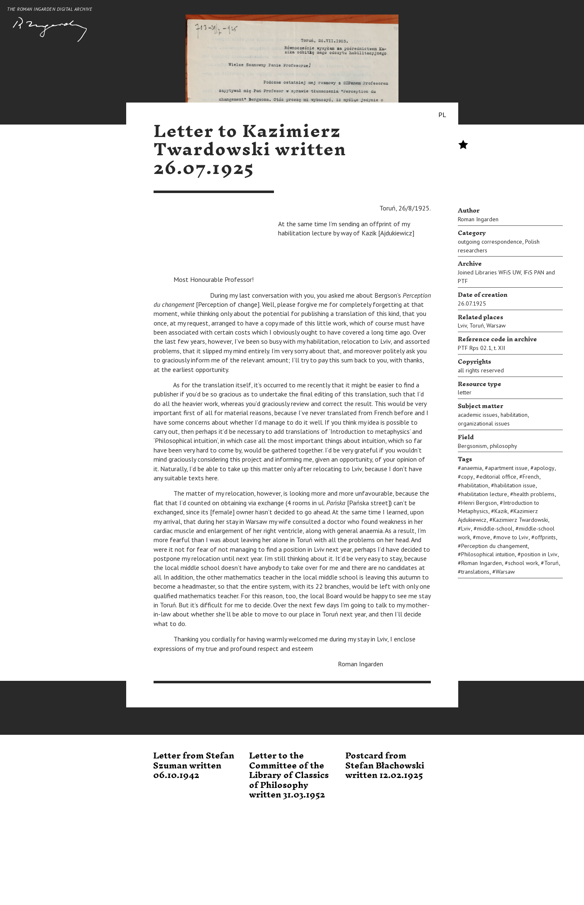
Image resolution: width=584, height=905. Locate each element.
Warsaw (496, 325)
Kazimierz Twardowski (520, 519)
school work (523, 563)
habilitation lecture (484, 494)
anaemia (471, 468)
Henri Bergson (479, 502)
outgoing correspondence (490, 241)
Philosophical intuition (488, 554)
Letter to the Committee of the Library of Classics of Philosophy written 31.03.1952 (289, 775)
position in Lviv (539, 554)
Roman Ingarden (478, 219)
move (483, 537)
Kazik (500, 511)
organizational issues (484, 423)
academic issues (478, 414)
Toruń (476, 325)
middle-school (495, 528)
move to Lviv (512, 537)
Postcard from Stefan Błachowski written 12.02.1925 (384, 765)
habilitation (514, 414)
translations (475, 571)
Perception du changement (494, 546)
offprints (545, 537)
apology (544, 468)
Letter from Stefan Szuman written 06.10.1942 (193, 765)
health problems (534, 494)
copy (467, 476)
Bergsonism (472, 446)
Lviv (462, 325)
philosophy (503, 446)
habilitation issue (514, 485)
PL (442, 114)
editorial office (497, 476)
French (531, 476)
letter (465, 392)
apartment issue (508, 468)
